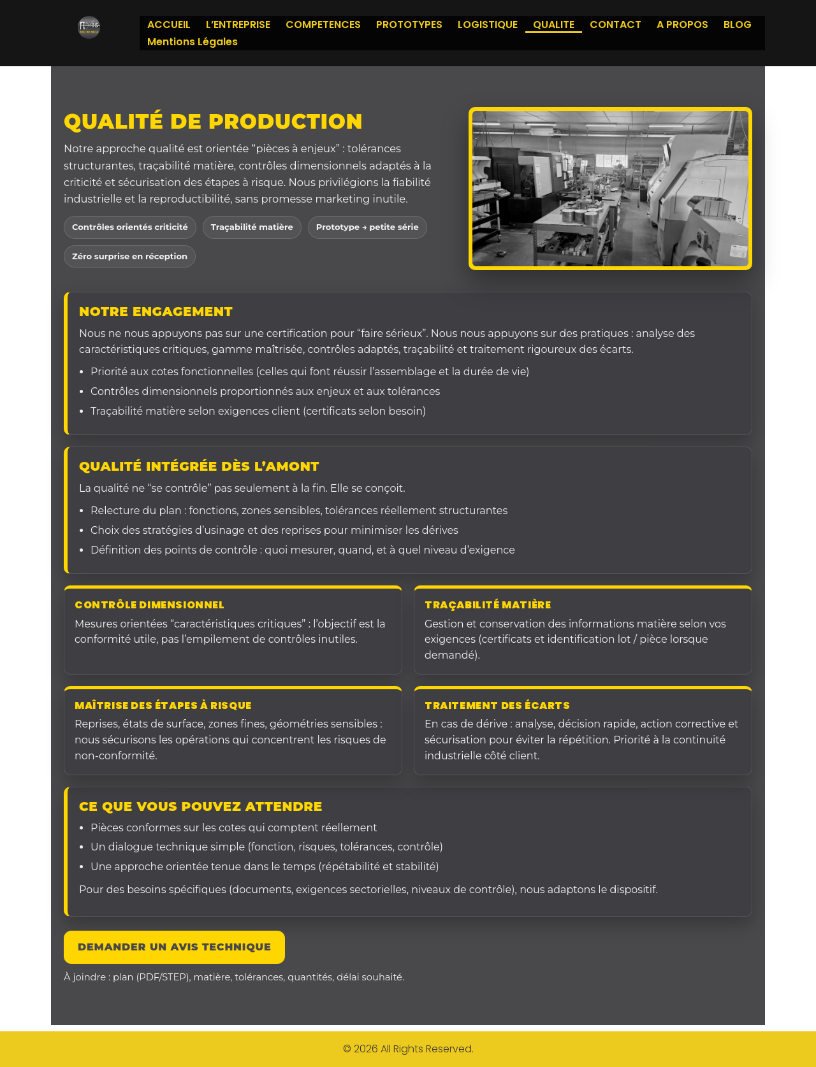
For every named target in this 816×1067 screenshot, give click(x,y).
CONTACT (615, 24)
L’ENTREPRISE (238, 24)
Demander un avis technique (174, 947)
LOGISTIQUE (488, 24)
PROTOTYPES (409, 24)
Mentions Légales (192, 41)
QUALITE (553, 24)
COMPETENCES (323, 24)
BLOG (738, 24)
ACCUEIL (169, 24)
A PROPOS (682, 24)
